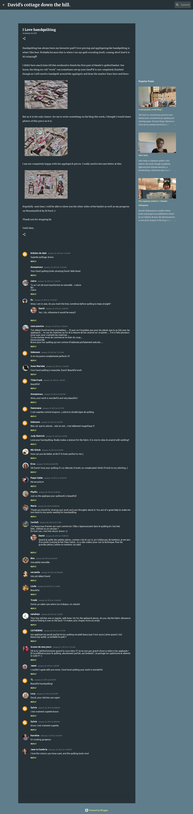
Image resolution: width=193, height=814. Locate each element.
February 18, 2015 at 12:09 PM (59, 749)
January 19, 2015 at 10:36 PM (55, 478)
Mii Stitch (35, 450)
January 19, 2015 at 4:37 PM (53, 408)
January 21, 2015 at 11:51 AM (64, 647)
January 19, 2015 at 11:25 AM (49, 281)
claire (33, 281)
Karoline (35, 735)
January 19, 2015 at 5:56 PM (52, 450)
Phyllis (34, 492)
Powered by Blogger (96, 810)
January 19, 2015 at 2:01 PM (54, 394)
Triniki (34, 600)
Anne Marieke (38, 366)
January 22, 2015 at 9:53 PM (47, 694)
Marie (34, 506)
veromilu (35, 572)
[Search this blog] (177, 5)
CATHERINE (37, 630)
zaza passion (37, 326)
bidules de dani (39, 253)
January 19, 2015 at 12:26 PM (57, 308)
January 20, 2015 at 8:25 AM (46, 558)
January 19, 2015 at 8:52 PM (47, 464)
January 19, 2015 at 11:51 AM (52, 352)
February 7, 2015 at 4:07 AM (51, 736)
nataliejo (35, 614)
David (41, 308)
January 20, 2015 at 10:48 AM (57, 536)
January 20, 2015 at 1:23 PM (51, 614)
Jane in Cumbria (39, 749)
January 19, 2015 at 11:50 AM (56, 326)
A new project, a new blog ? (150, 109)
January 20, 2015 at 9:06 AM (52, 572)
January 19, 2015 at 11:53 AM (57, 366)
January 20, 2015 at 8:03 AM (48, 506)
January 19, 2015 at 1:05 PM (54, 380)
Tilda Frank (36, 380)
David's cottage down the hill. (39, 5)
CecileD (34, 522)
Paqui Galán (37, 478)
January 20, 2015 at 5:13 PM (54, 631)
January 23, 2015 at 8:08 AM (49, 708)
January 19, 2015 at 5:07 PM (51, 422)
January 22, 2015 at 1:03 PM (48, 666)
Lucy (33, 693)
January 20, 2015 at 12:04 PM (49, 600)
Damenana (36, 408)
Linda (33, 586)
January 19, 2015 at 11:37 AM (45, 300)
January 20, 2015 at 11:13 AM (48, 586)
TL (32, 679)
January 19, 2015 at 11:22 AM (59, 253)
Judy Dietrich (37, 436)
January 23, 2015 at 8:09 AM (49, 722)
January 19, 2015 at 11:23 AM (55, 267)
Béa (32, 558)
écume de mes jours (41, 647)
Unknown (35, 352)
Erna (33, 464)
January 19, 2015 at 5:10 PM (56, 436)
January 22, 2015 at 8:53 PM (45, 680)
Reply (33, 261)
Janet (33, 665)
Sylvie (34, 707)
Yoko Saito (143, 155)
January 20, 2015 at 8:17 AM (50, 522)
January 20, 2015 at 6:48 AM (49, 492)
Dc (32, 300)
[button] (24, 39)
